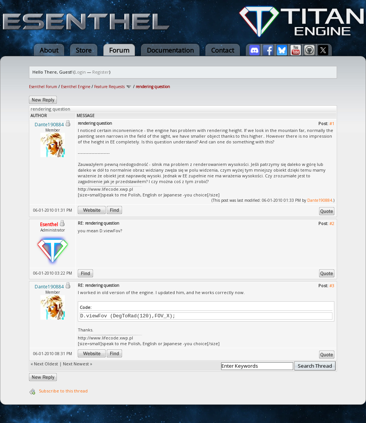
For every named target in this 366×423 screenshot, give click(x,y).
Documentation (170, 50)
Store (84, 50)
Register (100, 72)
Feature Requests (109, 86)
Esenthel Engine (75, 86)
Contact (222, 50)
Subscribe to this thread (63, 391)
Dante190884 (319, 200)
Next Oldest (46, 364)
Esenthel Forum (43, 86)
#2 (331, 223)
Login (80, 72)
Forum (119, 50)
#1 (331, 123)
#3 (331, 285)
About (49, 50)
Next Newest (76, 364)
